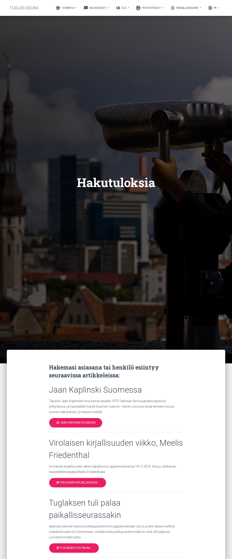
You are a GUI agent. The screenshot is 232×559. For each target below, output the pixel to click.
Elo (121, 8)
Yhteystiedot (149, 8)
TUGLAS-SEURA (24, 7)
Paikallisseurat (184, 8)
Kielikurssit (95, 8)
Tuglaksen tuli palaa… (74, 548)
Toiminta (65, 8)
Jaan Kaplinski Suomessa (75, 423)
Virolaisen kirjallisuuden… (77, 482)
